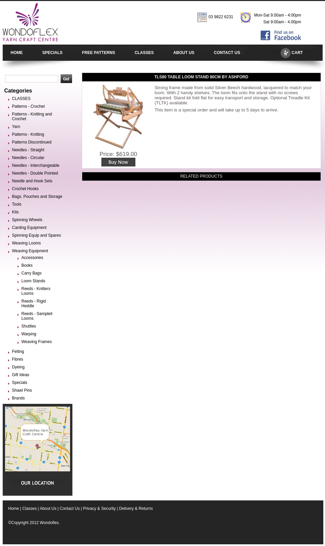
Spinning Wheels (27, 219)
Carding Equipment (29, 227)
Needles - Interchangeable (36, 165)
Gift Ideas (20, 374)
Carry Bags (32, 273)
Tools (17, 204)
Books (27, 265)
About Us (48, 508)
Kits (15, 212)
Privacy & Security (99, 508)
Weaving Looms (26, 243)
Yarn (16, 126)
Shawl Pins (22, 390)
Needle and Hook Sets (32, 181)
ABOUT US (183, 52)
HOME (17, 52)
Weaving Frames (37, 341)
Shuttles (29, 326)
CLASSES (144, 52)
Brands (18, 398)
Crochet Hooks (25, 188)
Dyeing (18, 367)
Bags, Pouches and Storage (37, 196)
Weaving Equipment (30, 251)
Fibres (17, 359)
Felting (18, 351)
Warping (29, 334)
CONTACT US (227, 52)
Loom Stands (33, 281)
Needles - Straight (28, 150)
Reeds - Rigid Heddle (34, 303)
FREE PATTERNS (98, 52)
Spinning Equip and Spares (36, 235)
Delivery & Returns (136, 508)
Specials (19, 382)
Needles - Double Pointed (35, 173)
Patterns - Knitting (28, 134)
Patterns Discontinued (32, 142)
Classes (29, 508)
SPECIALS (52, 52)
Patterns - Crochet (28, 106)
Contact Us (69, 508)
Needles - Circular (28, 157)
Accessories (32, 257)
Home (13, 508)
